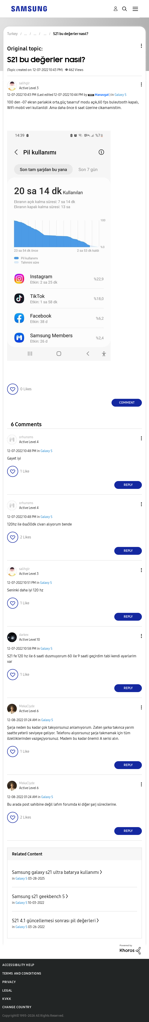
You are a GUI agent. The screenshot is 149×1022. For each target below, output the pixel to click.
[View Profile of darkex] (24, 635)
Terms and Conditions (21, 973)
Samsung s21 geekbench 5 (38, 896)
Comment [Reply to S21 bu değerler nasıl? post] (127, 403)
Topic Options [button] (133, 45)
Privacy (9, 982)
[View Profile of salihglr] (24, 83)
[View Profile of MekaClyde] (26, 706)
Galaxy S (120, 95)
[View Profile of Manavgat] (102, 95)
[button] (134, 84)
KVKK (6, 999)
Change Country (16, 1007)
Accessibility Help (18, 965)
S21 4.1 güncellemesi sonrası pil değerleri (54, 920)
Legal (7, 991)
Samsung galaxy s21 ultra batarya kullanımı (55, 872)
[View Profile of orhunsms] (26, 437)
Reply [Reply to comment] (128, 485)
